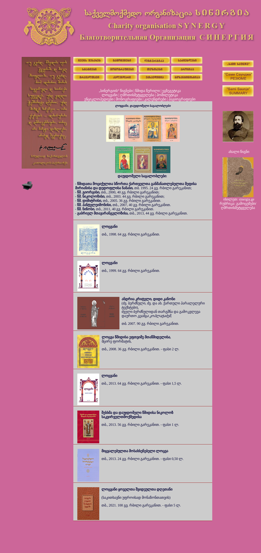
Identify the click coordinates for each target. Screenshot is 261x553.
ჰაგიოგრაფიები (182, 99)
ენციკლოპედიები (98, 99)
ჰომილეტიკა (167, 95)
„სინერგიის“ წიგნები (116, 91)
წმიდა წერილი (147, 91)
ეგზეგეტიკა (171, 91)
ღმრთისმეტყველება (137, 95)
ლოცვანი (109, 95)
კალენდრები (155, 99)
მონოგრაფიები (129, 99)
